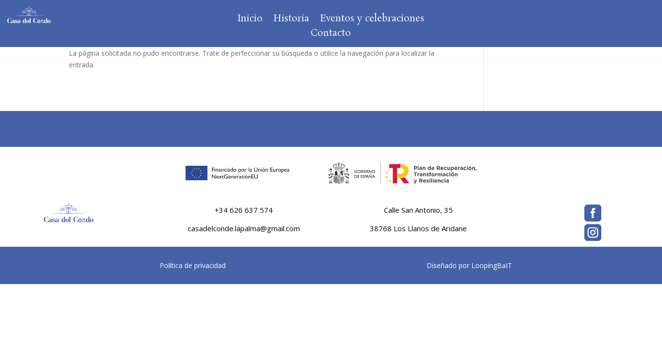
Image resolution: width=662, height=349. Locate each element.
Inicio (250, 20)
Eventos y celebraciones (372, 20)
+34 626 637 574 (244, 210)
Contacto (331, 35)
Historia (291, 20)
